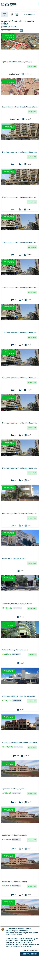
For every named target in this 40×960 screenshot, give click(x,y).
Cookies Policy (16, 934)
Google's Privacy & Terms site (18, 946)
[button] (4, 40)
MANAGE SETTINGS (30, 950)
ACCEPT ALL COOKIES (29, 954)
